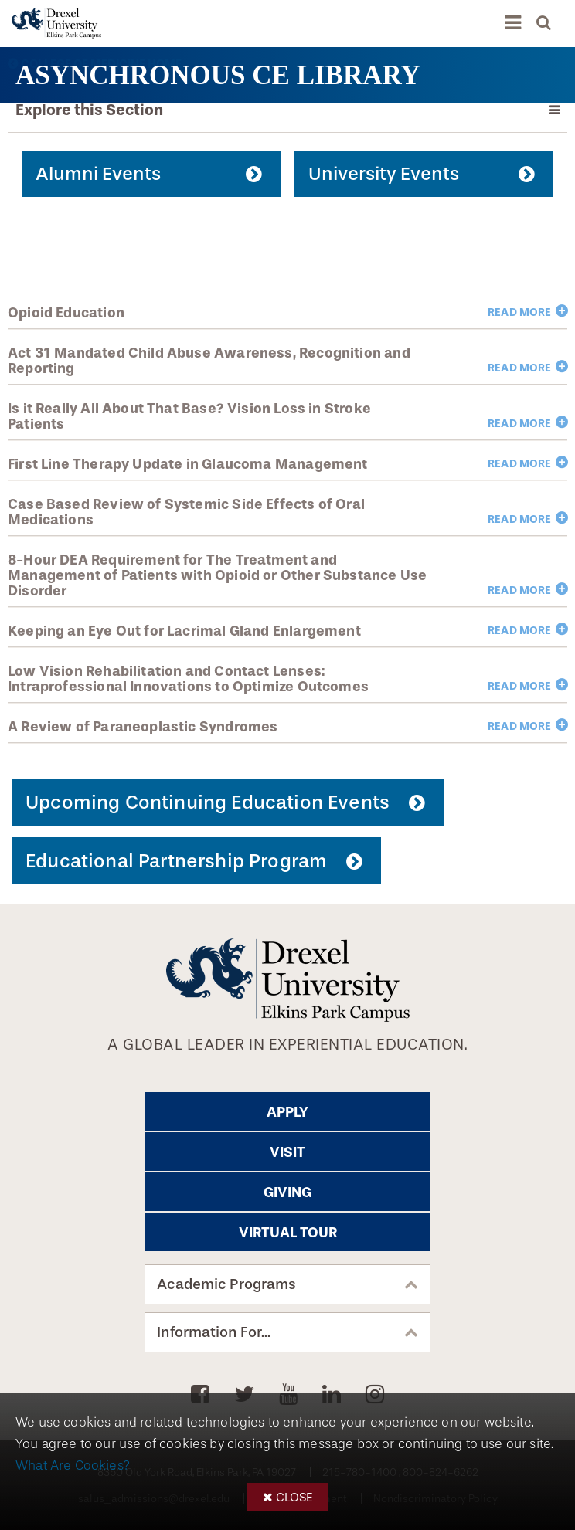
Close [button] (294, 1497)
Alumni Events (98, 174)
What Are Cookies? (72, 1465)
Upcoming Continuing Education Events (208, 802)
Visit (287, 1152)
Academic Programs (226, 1284)
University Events (383, 174)
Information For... (213, 1332)
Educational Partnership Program (176, 861)
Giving (287, 1192)
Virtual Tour (288, 1232)
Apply (287, 1112)
